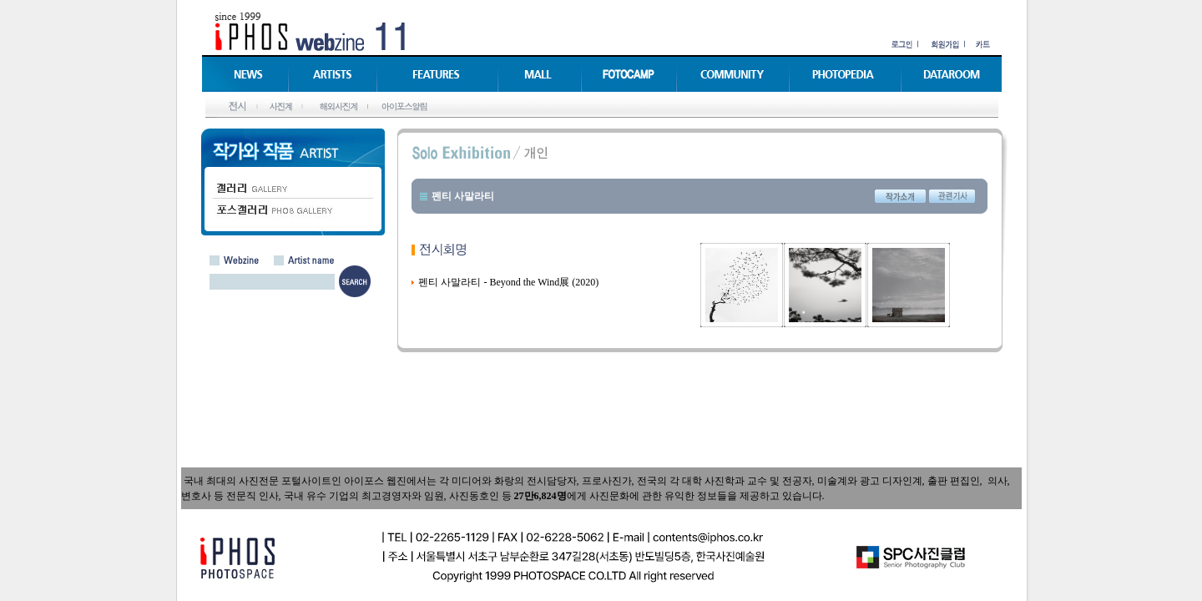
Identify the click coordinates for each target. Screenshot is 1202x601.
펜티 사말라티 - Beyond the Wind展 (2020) (508, 282)
